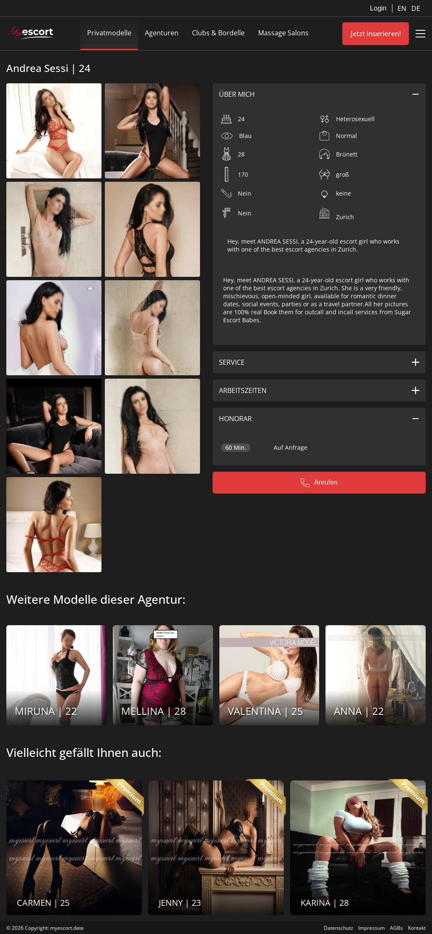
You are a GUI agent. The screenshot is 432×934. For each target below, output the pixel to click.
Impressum (371, 927)
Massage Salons (283, 32)
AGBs (396, 927)
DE (415, 8)
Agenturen (162, 32)
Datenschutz (338, 927)
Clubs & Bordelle (218, 32)
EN (402, 8)
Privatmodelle (109, 32)
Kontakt (417, 927)
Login (378, 8)
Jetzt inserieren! (376, 33)
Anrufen (319, 482)
